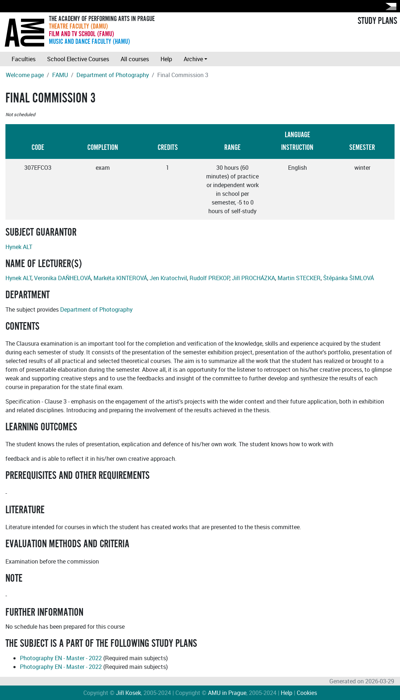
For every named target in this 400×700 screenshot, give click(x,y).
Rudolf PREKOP (209, 278)
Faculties (24, 59)
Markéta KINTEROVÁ (120, 278)
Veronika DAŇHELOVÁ (62, 278)
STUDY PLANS (377, 21)
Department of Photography (112, 75)
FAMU (60, 75)
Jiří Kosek (128, 693)
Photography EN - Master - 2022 (61, 658)
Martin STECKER (299, 278)
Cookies (307, 693)
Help (166, 59)
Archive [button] (193, 59)
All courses (135, 59)
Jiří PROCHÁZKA (253, 278)
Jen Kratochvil (168, 278)
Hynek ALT (18, 247)
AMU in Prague (227, 693)
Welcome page (25, 75)
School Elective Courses (78, 59)
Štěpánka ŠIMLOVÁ (348, 278)
